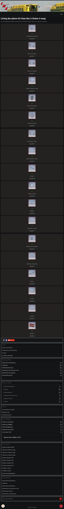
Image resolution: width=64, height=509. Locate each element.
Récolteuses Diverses (32, 398)
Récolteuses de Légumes (8, 372)
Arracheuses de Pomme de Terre (10, 370)
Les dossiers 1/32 (6, 432)
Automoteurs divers (7, 375)
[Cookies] (3, 506)
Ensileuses (5, 365)
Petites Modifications (7, 427)
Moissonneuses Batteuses (9, 362)
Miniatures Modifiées (7, 424)
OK (60, 498)
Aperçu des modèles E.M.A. (12, 437)
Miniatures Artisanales (7, 422)
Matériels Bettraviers (32, 392)
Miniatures (32, 401)
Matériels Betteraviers (7, 367)
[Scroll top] (61, 506)
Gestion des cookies (32, 507)
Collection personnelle (7, 429)
